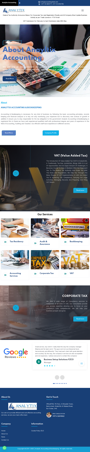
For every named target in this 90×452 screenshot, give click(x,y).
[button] (54, 383)
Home (3, 431)
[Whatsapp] (4, 448)
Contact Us (5, 440)
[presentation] (57, 377)
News (3, 437)
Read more (80, 190)
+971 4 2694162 (58, 416)
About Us (4, 434)
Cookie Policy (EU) (37, 431)
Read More (9, 78)
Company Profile (51, 140)
